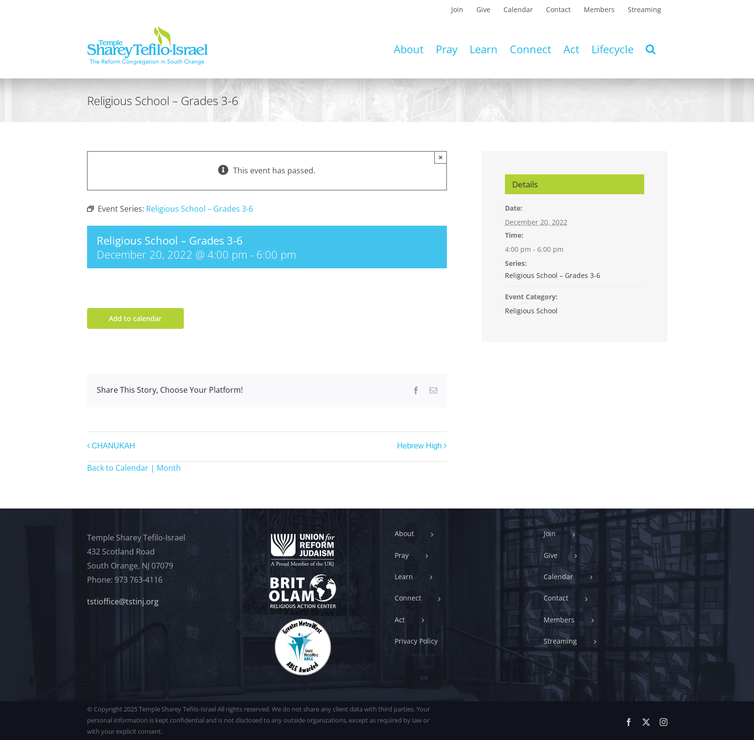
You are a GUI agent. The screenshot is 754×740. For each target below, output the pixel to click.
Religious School (531, 310)
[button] (650, 49)
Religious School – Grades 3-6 (552, 275)
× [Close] (441, 157)
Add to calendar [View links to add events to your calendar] (135, 318)
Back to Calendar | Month (134, 467)
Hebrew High (419, 446)
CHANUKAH (113, 446)
